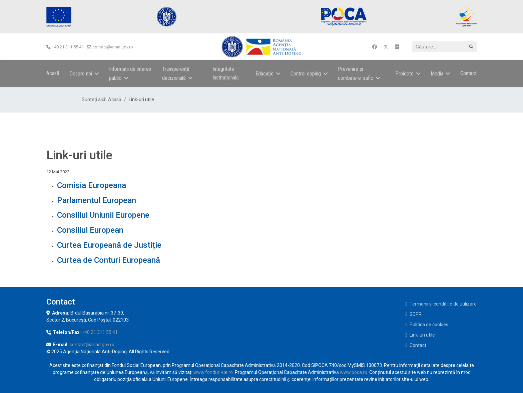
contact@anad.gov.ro (112, 46)
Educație (264, 73)
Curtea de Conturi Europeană (108, 260)
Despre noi (80, 73)
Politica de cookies (429, 324)
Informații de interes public (130, 73)
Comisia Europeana (91, 185)
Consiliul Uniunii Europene (103, 215)
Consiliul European (90, 230)
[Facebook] (374, 46)
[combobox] (444, 46)
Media (437, 73)
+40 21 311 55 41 (68, 46)
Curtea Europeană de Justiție (109, 245)
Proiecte (404, 73)
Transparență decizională (175, 73)
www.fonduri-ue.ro (213, 372)
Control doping (306, 73)
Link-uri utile (422, 335)
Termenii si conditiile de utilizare (443, 304)
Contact (468, 73)
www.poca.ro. (354, 372)
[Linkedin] (397, 46)
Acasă (52, 73)
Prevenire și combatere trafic (355, 73)
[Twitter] (386, 46)
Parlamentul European (96, 200)
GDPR (416, 314)
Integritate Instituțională (225, 73)
